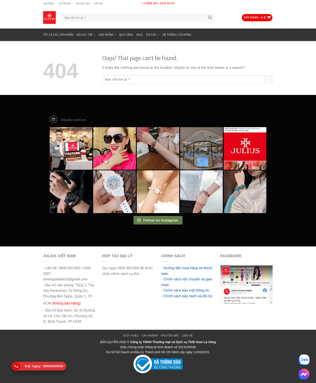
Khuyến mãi (82, 3)
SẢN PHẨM (107, 35)
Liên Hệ (98, 3)
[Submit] (210, 17)
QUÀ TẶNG (126, 35)
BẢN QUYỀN (109, 342)
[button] (257, 17)
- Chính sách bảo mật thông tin (185, 290)
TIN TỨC (153, 35)
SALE (139, 35)
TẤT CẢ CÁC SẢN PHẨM (58, 35)
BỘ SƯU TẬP (86, 35)
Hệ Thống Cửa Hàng (177, 35)
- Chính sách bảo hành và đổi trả (186, 296)
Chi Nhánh (65, 3)
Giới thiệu (48, 3)
